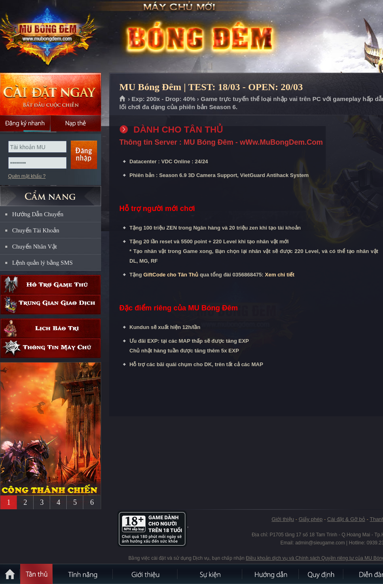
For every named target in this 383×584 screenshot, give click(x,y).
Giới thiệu (282, 519)
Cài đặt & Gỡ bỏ (346, 519)
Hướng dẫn (271, 574)
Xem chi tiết (279, 275)
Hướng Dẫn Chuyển (37, 214)
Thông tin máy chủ (50, 348)
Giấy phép (310, 519)
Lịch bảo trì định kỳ (50, 328)
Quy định (321, 574)
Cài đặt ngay (50, 94)
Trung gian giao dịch (50, 304)
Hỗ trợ (50, 285)
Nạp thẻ (76, 123)
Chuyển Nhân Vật (34, 246)
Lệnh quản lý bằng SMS (42, 262)
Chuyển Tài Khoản (35, 230)
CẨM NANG (50, 192)
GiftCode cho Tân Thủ (170, 275)
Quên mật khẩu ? (27, 176)
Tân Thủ (36, 574)
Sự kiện (210, 574)
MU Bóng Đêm (58, 37)
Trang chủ (122, 99)
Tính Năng (83, 574)
